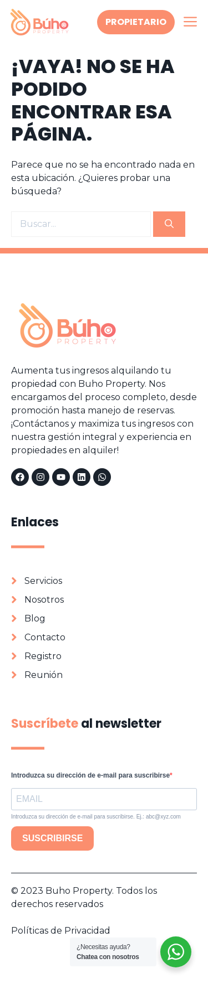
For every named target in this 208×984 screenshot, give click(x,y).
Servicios (43, 581)
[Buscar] (169, 224)
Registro (43, 656)
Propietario (135, 21)
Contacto (44, 637)
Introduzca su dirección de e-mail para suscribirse (90, 775)
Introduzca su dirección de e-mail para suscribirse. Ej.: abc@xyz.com (96, 817)
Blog (34, 618)
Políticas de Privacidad (60, 930)
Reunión (43, 675)
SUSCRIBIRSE (52, 838)
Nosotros (44, 599)
